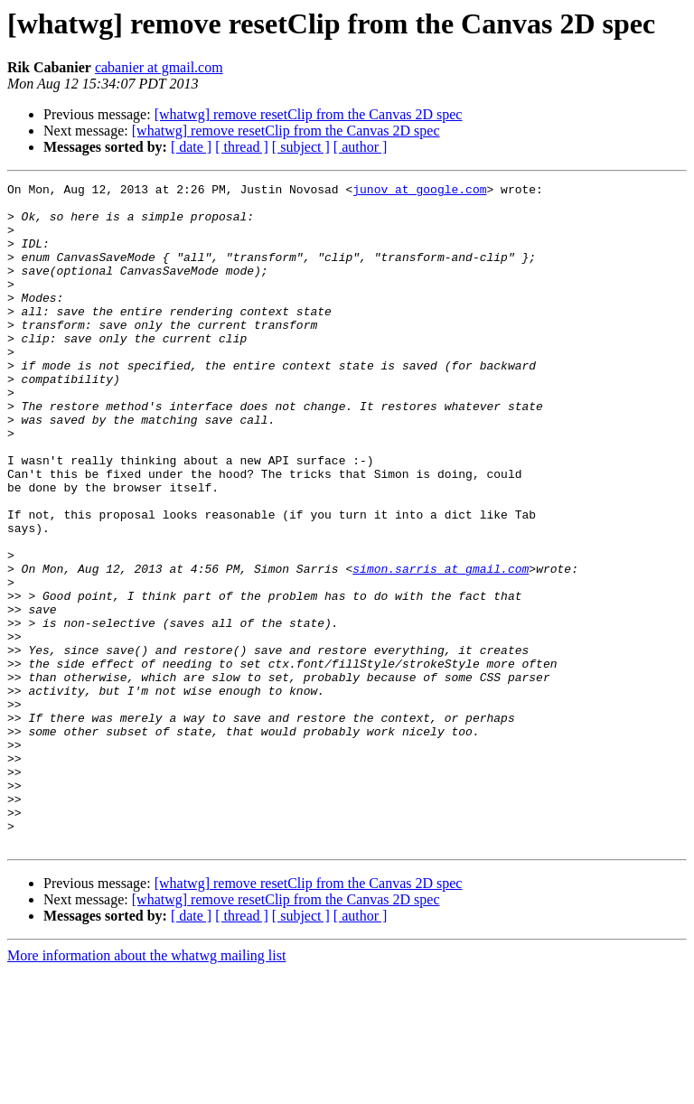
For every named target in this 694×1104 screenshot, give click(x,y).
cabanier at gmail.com (159, 67)
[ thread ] (241, 146)
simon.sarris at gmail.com (440, 647)
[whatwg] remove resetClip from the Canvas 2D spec (309, 114)
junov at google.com (419, 191)
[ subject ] (301, 146)
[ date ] (191, 146)
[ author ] (360, 146)
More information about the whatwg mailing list (146, 1088)
